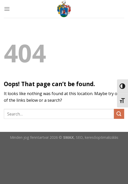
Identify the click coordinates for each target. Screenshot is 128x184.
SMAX (68, 137)
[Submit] (119, 114)
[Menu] (7, 9)
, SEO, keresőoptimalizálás (96, 137)
